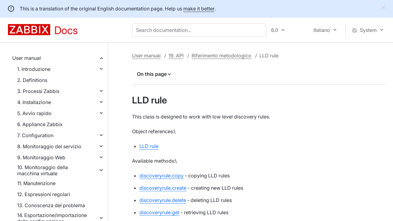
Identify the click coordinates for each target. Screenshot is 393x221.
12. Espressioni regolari (43, 194)
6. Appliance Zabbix (40, 124)
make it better (198, 9)
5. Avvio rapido (34, 113)
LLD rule (148, 146)
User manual (26, 58)
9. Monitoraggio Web (41, 157)
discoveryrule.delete (162, 200)
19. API (176, 55)
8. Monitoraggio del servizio (49, 146)
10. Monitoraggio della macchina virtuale (42, 170)
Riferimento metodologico (221, 55)
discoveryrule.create (162, 188)
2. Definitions (32, 80)
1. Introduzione (33, 69)
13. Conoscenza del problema (51, 205)
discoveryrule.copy (161, 176)
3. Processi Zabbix (38, 91)
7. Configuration (35, 135)
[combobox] (200, 30)
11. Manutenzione (36, 183)
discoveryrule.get (159, 212)
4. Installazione (34, 102)
